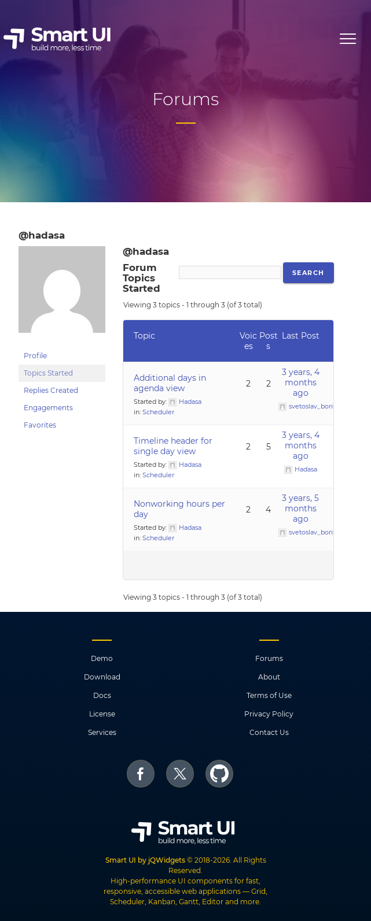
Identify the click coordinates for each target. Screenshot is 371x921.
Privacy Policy (268, 714)
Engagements (48, 407)
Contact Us (269, 732)
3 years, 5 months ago (300, 508)
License (102, 714)
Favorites (40, 425)
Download (102, 677)
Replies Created (51, 390)
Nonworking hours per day (179, 509)
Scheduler (158, 412)
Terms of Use (269, 695)
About (269, 677)
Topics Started (48, 373)
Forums (269, 658)
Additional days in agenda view (170, 383)
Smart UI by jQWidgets (145, 860)
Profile (35, 355)
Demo (102, 658)
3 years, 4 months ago (300, 382)
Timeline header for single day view (173, 446)
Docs (102, 695)
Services (102, 732)
